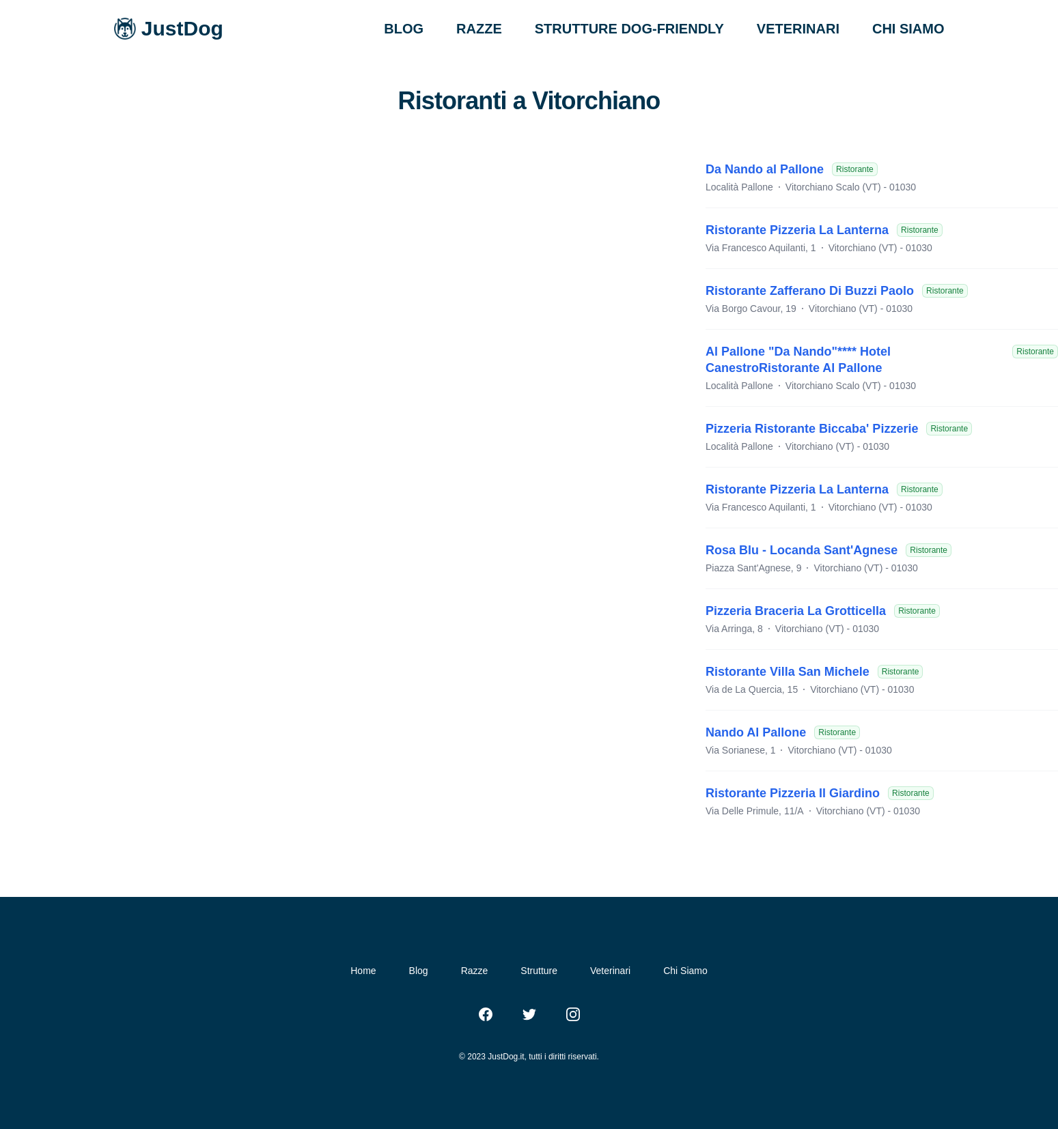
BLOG (403, 28)
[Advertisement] (353, 249)
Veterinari (610, 970)
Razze (474, 970)
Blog (418, 970)
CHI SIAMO (908, 28)
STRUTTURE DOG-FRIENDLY (629, 28)
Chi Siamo (685, 970)
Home (363, 970)
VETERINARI (798, 28)
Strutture (538, 970)
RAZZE (479, 28)
